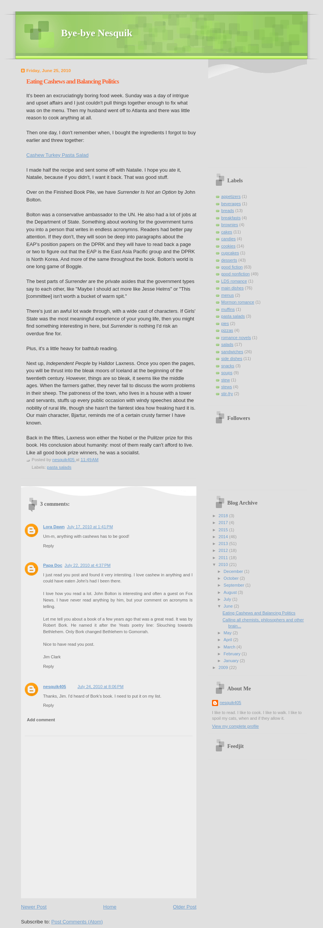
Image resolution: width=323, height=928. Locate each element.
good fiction (232, 267)
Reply (48, 546)
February (232, 653)
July (227, 599)
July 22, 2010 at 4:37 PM (87, 565)
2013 (224, 543)
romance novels (236, 337)
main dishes (232, 288)
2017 (224, 522)
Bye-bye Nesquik (96, 33)
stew (225, 380)
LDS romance (234, 281)
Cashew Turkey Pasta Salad (57, 155)
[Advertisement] (259, 114)
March (229, 647)
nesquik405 (54, 686)
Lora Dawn (53, 526)
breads (227, 210)
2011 (224, 557)
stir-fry (227, 393)
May (228, 632)
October (231, 578)
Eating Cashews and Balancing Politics (259, 613)
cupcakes (230, 253)
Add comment (41, 719)
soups (226, 372)
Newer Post (34, 907)
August (230, 592)
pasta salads (59, 467)
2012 (224, 550)
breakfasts (231, 218)
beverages (231, 203)
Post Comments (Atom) (77, 922)
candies (228, 238)
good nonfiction (235, 274)
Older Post (184, 907)
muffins (228, 309)
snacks (227, 365)
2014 (224, 536)
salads (227, 344)
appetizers (231, 196)
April (228, 639)
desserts (229, 260)
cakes (226, 232)
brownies (229, 224)
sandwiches (232, 351)
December (233, 571)
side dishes (231, 358)
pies (225, 323)
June (228, 606)
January (231, 660)
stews (226, 386)
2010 (224, 564)
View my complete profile (235, 726)
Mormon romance (237, 302)
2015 (224, 530)
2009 (224, 667)
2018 (224, 515)
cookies (228, 246)
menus (227, 295)
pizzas (227, 330)
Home (110, 907)
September (234, 585)
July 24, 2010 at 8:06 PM (100, 686)
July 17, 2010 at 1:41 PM (90, 526)
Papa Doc (52, 565)
